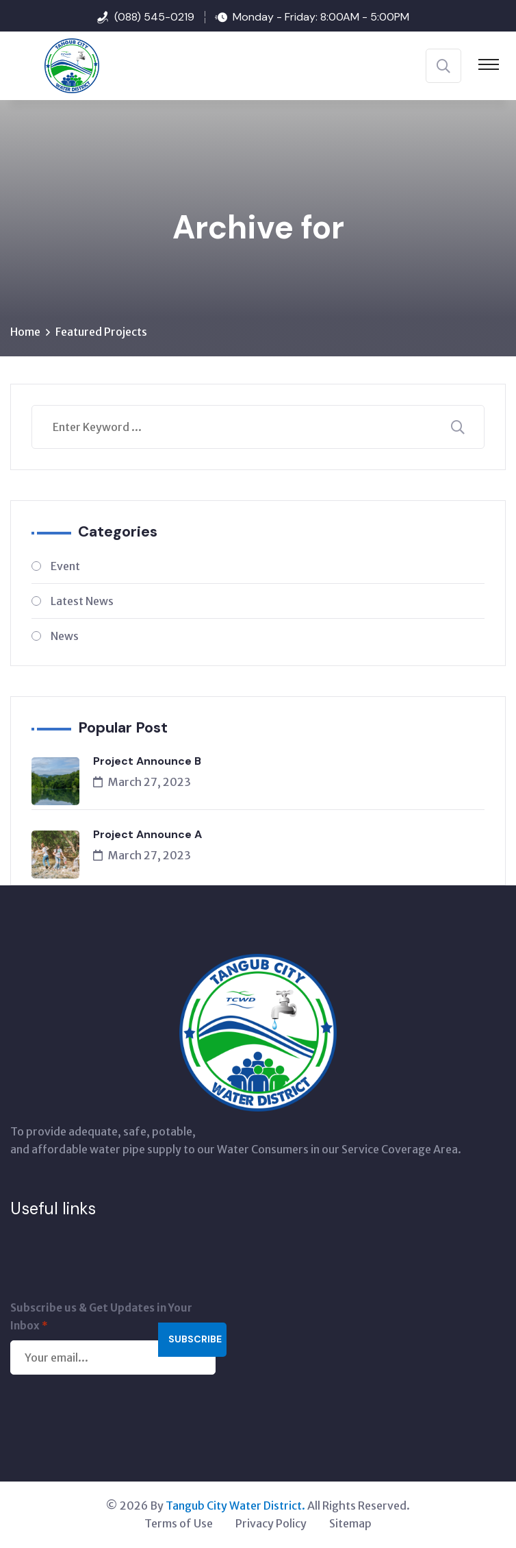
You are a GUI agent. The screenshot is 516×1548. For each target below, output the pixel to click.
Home (25, 332)
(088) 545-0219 (154, 17)
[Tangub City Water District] (54, 64)
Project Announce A (147, 835)
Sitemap (350, 1524)
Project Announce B (147, 761)
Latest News (82, 602)
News (65, 636)
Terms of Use (178, 1524)
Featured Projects (101, 332)
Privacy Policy (271, 1524)
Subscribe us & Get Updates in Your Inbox (101, 1319)
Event (65, 567)
